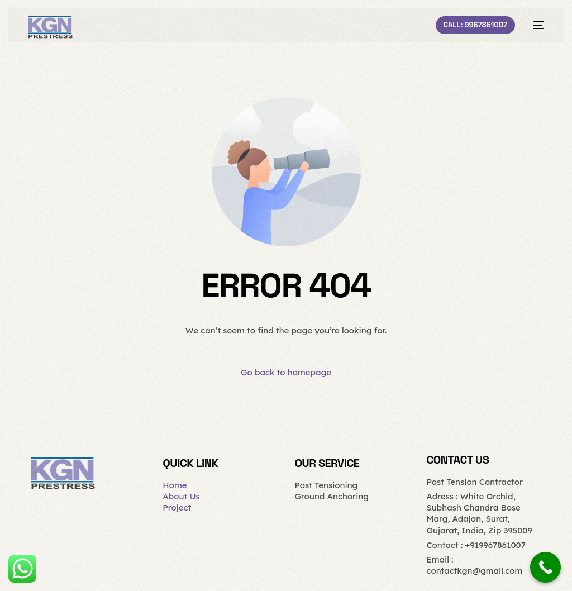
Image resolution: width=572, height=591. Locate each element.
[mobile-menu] (535, 25)
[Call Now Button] (545, 567)
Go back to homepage (286, 372)
